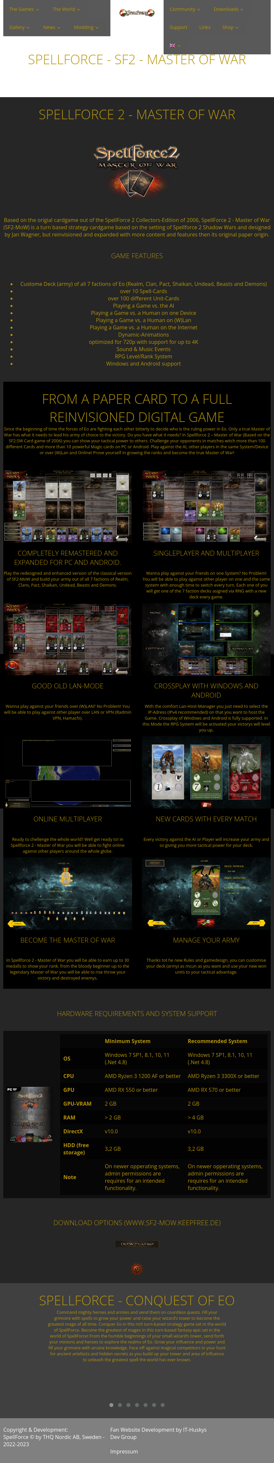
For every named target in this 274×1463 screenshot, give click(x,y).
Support (178, 27)
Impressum (124, 1451)
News (49, 27)
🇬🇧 (172, 45)
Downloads (226, 9)
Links (204, 27)
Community (182, 9)
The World (64, 9)
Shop (228, 27)
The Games (21, 9)
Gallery (17, 27)
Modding (83, 27)
